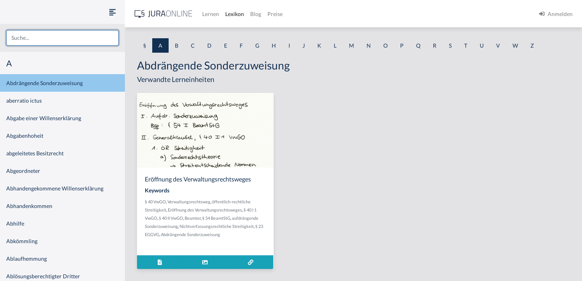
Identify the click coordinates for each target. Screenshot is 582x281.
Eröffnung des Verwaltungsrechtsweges (205, 209)
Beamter (193, 218)
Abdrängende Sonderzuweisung (44, 83)
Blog (255, 14)
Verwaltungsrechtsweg (188, 201)
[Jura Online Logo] (163, 14)
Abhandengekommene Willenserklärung (54, 188)
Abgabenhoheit (24, 135)
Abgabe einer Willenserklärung (43, 118)
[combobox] (62, 38)
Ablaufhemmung (26, 258)
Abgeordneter (23, 170)
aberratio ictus (24, 100)
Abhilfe (15, 223)
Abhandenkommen (29, 206)
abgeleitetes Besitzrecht (35, 153)
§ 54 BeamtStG (216, 218)
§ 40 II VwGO (171, 218)
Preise (275, 14)
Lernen (210, 14)
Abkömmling (21, 241)
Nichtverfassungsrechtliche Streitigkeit (217, 226)
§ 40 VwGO (155, 201)
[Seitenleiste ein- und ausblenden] (112, 12)
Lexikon (234, 14)
